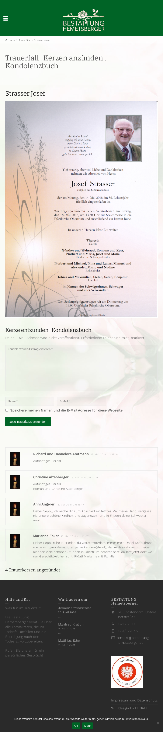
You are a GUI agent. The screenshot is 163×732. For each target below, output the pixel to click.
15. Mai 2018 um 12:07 (75, 536)
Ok (76, 725)
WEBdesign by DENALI (129, 708)
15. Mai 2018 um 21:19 (84, 477)
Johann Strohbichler (74, 608)
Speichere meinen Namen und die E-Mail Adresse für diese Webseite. (66, 410)
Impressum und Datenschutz (134, 700)
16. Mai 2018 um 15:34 (104, 454)
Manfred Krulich (71, 624)
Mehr (87, 725)
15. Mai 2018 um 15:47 (70, 504)
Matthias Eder (69, 640)
